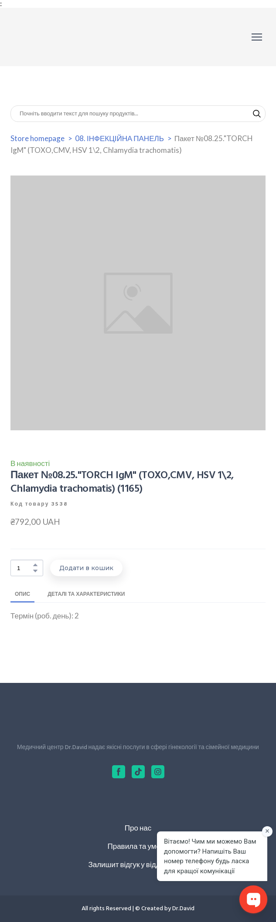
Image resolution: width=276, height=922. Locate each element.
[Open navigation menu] (257, 37)
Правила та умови (137, 846)
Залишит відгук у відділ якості (137, 864)
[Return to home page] (49, 37)
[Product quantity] (24, 568)
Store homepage (37, 138)
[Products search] (138, 113)
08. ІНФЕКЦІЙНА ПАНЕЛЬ (119, 138)
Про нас (138, 827)
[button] (257, 113)
